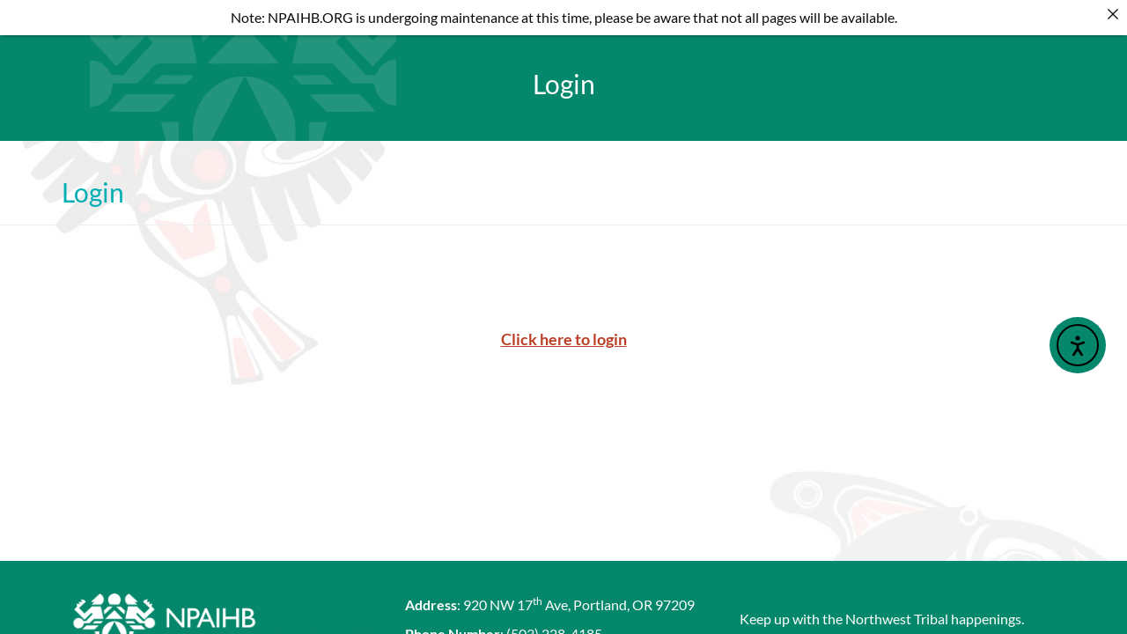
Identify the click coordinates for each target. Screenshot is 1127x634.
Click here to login (564, 322)
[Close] (1113, 14)
